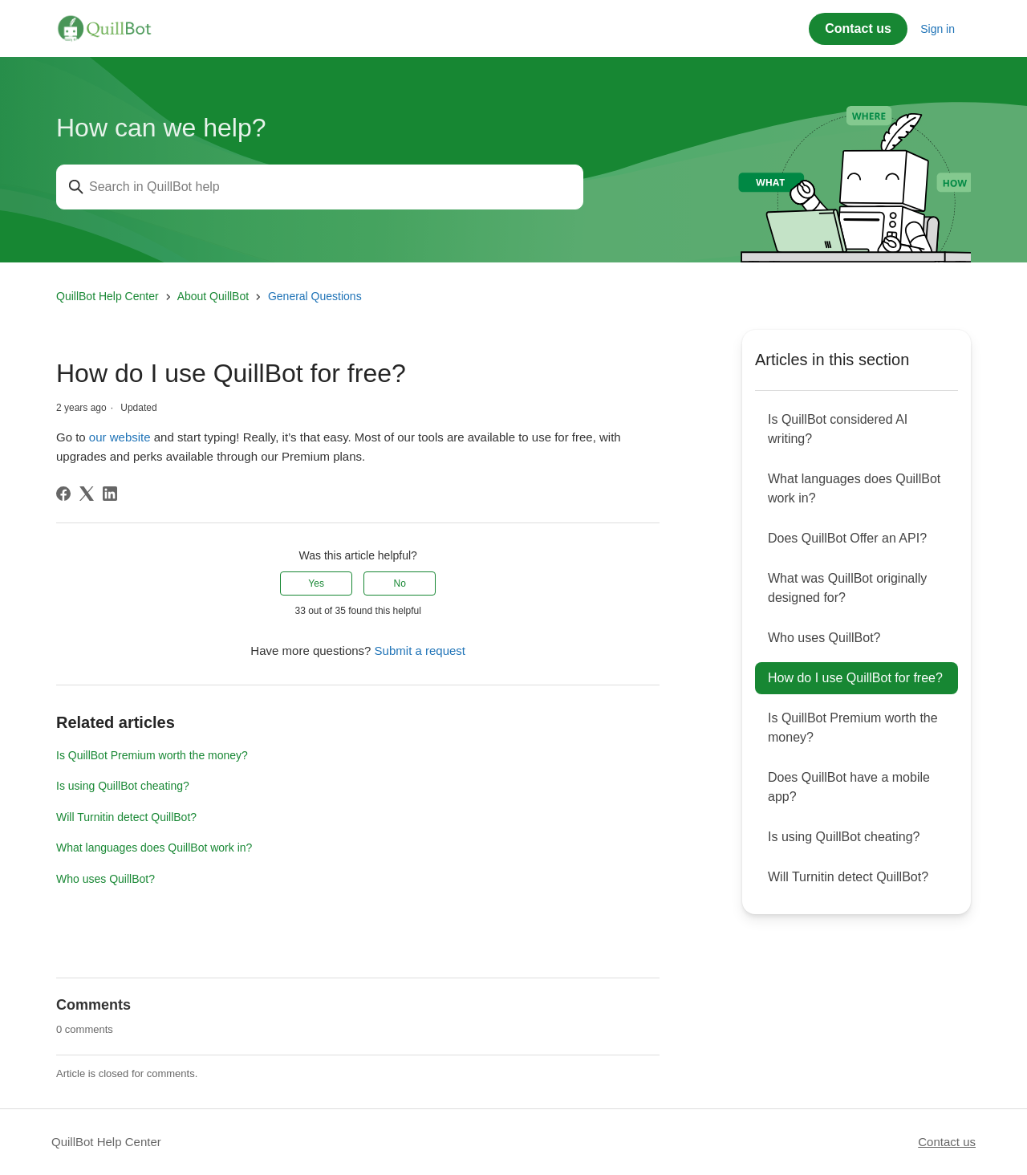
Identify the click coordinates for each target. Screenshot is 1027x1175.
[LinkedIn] (110, 493)
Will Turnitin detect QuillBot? (126, 817)
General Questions (315, 296)
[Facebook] (63, 493)
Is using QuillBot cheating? (122, 785)
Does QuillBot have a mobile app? (849, 786)
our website (120, 437)
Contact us (858, 28)
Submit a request (420, 650)
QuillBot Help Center (107, 296)
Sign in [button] (937, 28)
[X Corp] (86, 493)
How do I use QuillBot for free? (855, 678)
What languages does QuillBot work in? (154, 847)
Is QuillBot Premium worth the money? (152, 755)
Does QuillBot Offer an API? (847, 538)
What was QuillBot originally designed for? (847, 587)
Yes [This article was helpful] (316, 583)
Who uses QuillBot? (105, 878)
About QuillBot (213, 296)
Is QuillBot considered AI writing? (837, 429)
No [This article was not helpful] (400, 583)
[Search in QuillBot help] (319, 187)
